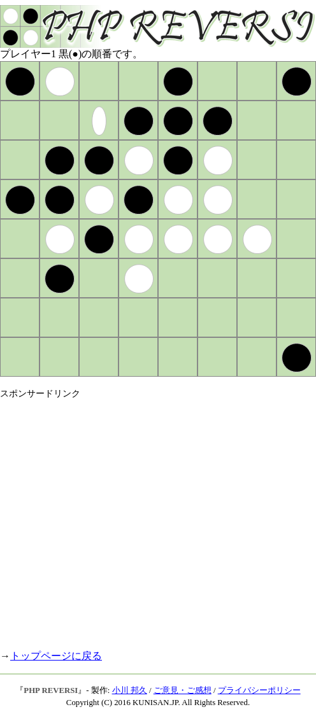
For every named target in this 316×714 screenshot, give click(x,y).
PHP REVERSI (51, 690)
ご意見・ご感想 (183, 690)
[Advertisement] (119, 519)
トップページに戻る (56, 655)
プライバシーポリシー (259, 690)
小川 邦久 (129, 690)
